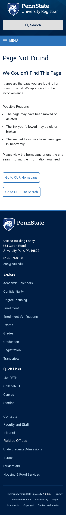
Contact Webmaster (48, 505)
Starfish (8, 403)
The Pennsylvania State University (24, 493)
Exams (8, 325)
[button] (33, 25)
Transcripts (11, 358)
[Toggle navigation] (10, 41)
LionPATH (10, 378)
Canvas (8, 394)
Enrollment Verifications (20, 316)
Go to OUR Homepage (21, 177)
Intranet (9, 433)
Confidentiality (13, 291)
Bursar (8, 458)
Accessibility (41, 499)
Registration (12, 350)
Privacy (58, 493)
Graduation (11, 342)
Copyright (28, 505)
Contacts (10, 416)
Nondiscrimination (21, 499)
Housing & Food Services (21, 474)
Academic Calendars (18, 283)
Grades (8, 333)
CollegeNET (11, 386)
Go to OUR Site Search (21, 192)
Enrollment (11, 308)
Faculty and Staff (16, 424)
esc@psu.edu (13, 264)
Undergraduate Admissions (22, 449)
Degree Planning (15, 300)
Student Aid (11, 466)
